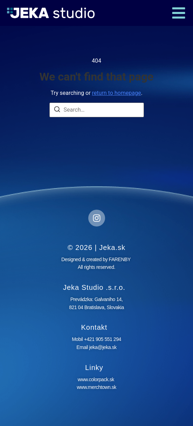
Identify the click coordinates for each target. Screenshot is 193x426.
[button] (178, 13)
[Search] (57, 110)
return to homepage (116, 93)
